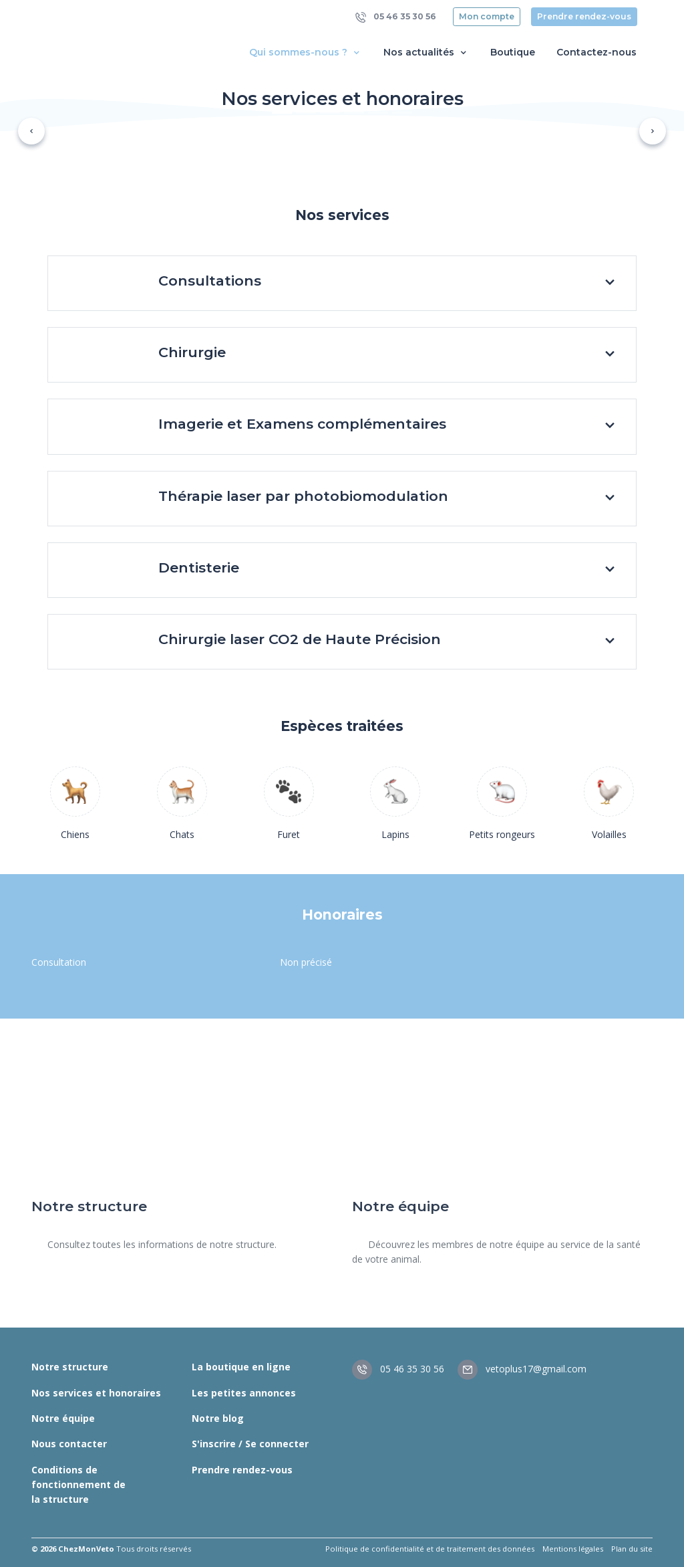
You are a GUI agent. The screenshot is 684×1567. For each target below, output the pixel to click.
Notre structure (69, 1366)
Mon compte (486, 16)
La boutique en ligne (241, 1366)
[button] (31, 131)
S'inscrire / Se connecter (250, 1443)
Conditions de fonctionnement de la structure (78, 1484)
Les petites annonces (244, 1392)
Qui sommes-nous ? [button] (305, 52)
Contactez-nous (596, 52)
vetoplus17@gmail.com (522, 1368)
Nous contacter (69, 1443)
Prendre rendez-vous (584, 16)
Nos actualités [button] (426, 52)
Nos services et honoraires (96, 1392)
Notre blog (218, 1418)
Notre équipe (63, 1418)
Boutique (512, 52)
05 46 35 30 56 (395, 17)
